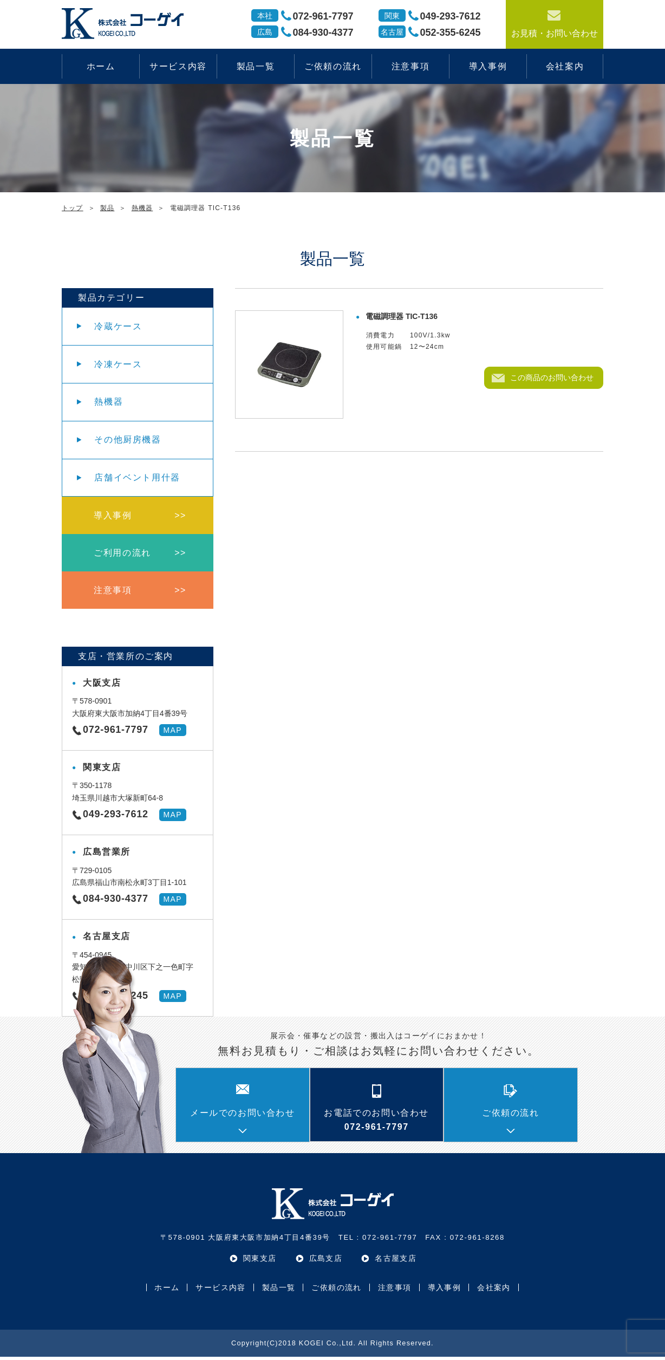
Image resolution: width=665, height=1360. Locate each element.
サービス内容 (178, 66)
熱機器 (109, 402)
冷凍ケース (118, 364)
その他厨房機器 (128, 441)
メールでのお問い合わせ (242, 1116)
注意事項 (410, 66)
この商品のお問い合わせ (552, 377)
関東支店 (260, 1261)
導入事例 (488, 66)
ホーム (101, 66)
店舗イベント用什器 (137, 479)
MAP (172, 733)
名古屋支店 (395, 1261)
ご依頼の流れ (333, 66)
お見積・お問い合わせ (554, 23)
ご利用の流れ (123, 555)
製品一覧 (256, 66)
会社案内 (565, 66)
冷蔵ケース (118, 326)
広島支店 (326, 1261)
